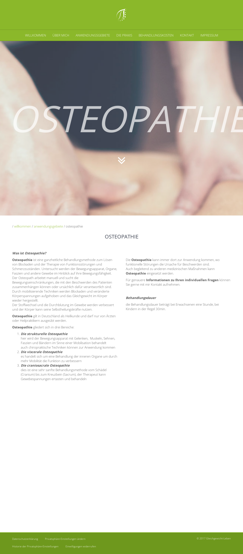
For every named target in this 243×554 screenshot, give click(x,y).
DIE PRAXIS (124, 35)
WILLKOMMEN (35, 35)
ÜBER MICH (60, 35)
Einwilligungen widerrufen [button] (81, 546)
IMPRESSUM (209, 35)
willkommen (22, 226)
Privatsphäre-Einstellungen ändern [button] (65, 539)
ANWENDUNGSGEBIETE (93, 35)
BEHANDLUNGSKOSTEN (156, 35)
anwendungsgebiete (48, 226)
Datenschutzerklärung (25, 539)
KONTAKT (187, 35)
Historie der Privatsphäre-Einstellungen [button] (35, 546)
